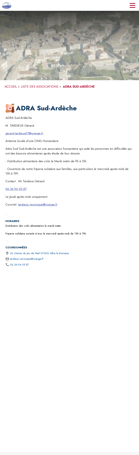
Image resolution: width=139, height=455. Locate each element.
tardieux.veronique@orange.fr (37, 204)
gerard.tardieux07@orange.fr (24, 133)
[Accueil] (6, 5)
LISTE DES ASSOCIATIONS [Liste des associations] (39, 86)
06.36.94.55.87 (16, 189)
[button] (9, 108)
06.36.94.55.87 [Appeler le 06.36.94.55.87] (19, 265)
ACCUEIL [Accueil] (11, 86)
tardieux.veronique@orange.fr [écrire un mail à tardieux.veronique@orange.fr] (27, 259)
